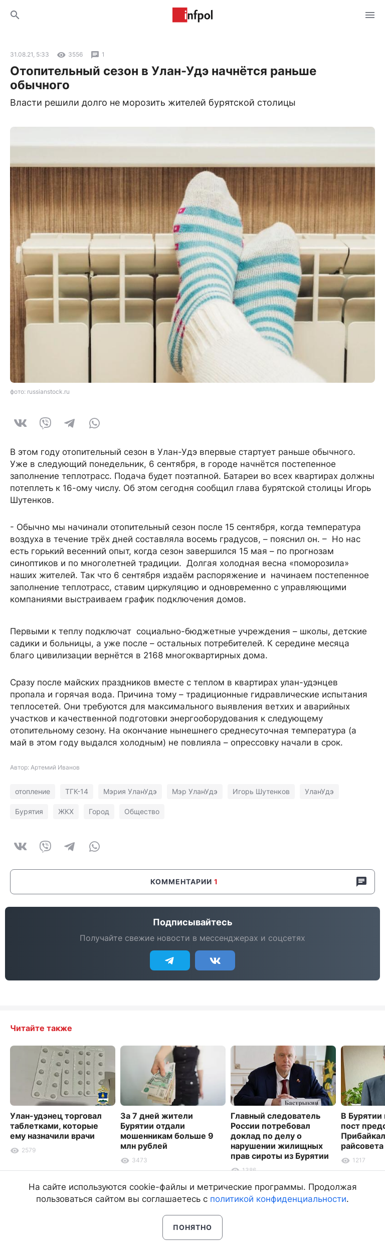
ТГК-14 (76, 791)
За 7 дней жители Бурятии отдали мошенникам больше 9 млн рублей (167, 1131)
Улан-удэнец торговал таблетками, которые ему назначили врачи (56, 1126)
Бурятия (29, 811)
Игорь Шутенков (261, 791)
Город (99, 811)
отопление (32, 791)
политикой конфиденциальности (278, 1199)
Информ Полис (192, 15)
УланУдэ (319, 791)
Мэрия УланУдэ (130, 791)
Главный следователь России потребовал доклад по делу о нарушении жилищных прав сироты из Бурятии (280, 1136)
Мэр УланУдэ (195, 791)
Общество (141, 811)
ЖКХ (66, 811)
